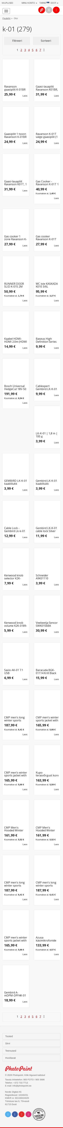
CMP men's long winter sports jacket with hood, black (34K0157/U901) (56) (46, 884)
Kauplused (7, 2)
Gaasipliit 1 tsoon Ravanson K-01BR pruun (15, 135)
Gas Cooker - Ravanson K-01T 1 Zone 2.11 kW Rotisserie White (47, 183)
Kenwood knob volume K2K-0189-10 (15, 624)
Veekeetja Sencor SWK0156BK (47, 624)
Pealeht (6, 18)
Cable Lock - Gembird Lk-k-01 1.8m (14, 530)
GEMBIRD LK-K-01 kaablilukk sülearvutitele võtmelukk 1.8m (15, 482)
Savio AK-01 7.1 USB (13, 672)
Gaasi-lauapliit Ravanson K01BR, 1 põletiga (47, 88)
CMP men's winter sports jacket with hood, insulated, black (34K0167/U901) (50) (15, 774)
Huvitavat (10, 1058)
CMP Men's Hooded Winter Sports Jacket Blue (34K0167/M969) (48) (15, 829)
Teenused (11, 1050)
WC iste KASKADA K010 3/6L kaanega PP (47, 285)
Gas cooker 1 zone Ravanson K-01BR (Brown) (15, 238)
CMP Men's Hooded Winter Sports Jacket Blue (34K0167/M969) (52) (47, 829)
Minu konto (29, 2)
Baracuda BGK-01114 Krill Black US (46, 672)
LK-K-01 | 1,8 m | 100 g (46, 435)
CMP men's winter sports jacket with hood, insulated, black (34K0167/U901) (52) (15, 939)
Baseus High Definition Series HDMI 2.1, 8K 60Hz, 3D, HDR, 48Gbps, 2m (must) (46, 340)
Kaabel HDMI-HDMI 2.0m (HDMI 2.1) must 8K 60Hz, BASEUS (15, 340)
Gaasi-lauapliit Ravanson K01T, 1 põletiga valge (15, 183)
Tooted (9, 1036)
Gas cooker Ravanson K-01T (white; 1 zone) (46, 238)
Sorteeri (46, 41)
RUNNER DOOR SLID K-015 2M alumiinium (14, 285)
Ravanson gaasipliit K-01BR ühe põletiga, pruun (15, 88)
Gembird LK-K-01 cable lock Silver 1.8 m (46, 530)
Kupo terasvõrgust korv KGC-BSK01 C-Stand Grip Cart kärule (47, 774)
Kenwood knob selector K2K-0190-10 (13, 577)
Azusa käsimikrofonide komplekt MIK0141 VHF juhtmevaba (46, 939)
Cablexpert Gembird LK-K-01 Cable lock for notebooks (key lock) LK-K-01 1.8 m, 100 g (46, 388)
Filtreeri (17, 41)
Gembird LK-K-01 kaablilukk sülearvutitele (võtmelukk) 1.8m (46, 482)
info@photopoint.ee (21, 1085)
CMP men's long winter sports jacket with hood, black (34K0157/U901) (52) (15, 884)
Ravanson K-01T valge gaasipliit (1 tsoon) (47, 135)
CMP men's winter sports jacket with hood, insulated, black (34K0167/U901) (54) (47, 719)
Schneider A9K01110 (42, 577)
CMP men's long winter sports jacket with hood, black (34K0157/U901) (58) (15, 719)
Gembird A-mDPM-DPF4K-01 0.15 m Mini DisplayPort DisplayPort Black (15, 994)
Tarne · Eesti (48, 2)
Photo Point (20, 1069)
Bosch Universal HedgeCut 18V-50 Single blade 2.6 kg (15, 388)
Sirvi (8, 1043)
